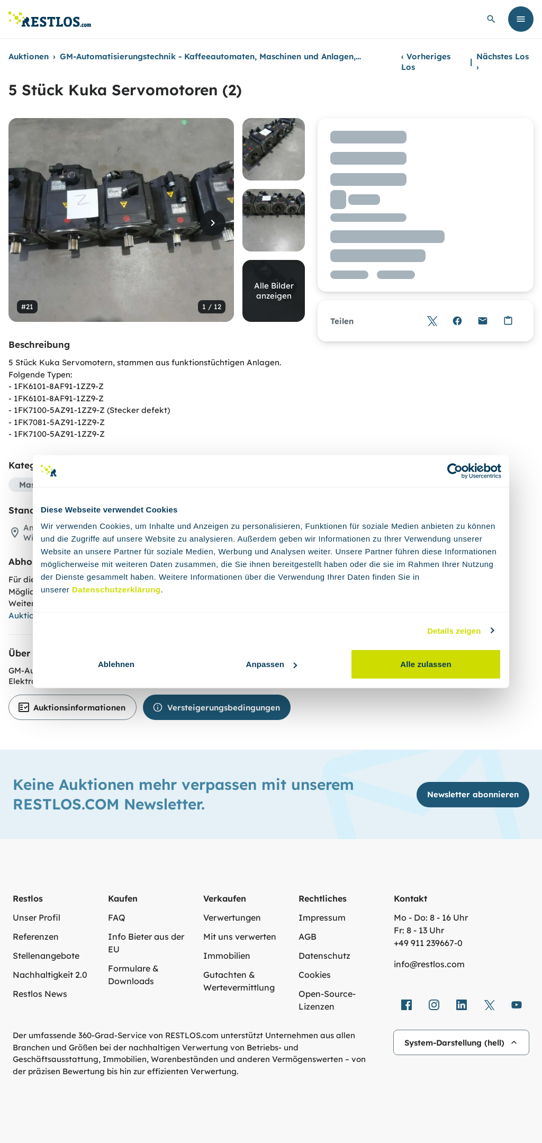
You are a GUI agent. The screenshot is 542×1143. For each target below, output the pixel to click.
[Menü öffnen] (521, 19)
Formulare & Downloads (133, 974)
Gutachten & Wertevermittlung (239, 981)
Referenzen (36, 936)
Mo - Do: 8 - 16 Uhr (431, 917)
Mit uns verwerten (239, 936)
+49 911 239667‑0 (428, 943)
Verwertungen (232, 917)
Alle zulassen (425, 664)
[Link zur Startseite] (49, 19)
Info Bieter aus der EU (146, 943)
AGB (308, 936)
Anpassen (271, 664)
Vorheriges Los (425, 61)
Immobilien (226, 955)
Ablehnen (116, 664)
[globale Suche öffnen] (491, 19)
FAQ (116, 917)
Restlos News (40, 993)
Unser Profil (36, 917)
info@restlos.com (429, 964)
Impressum (322, 917)
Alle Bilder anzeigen (274, 291)
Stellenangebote (46, 955)
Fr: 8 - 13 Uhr (419, 930)
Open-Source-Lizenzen (327, 1000)
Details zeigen (454, 630)
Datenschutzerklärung (116, 589)
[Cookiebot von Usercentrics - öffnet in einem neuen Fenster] (455, 471)
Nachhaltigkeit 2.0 (50, 974)
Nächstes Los (502, 61)
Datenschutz (324, 955)
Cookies (315, 974)
